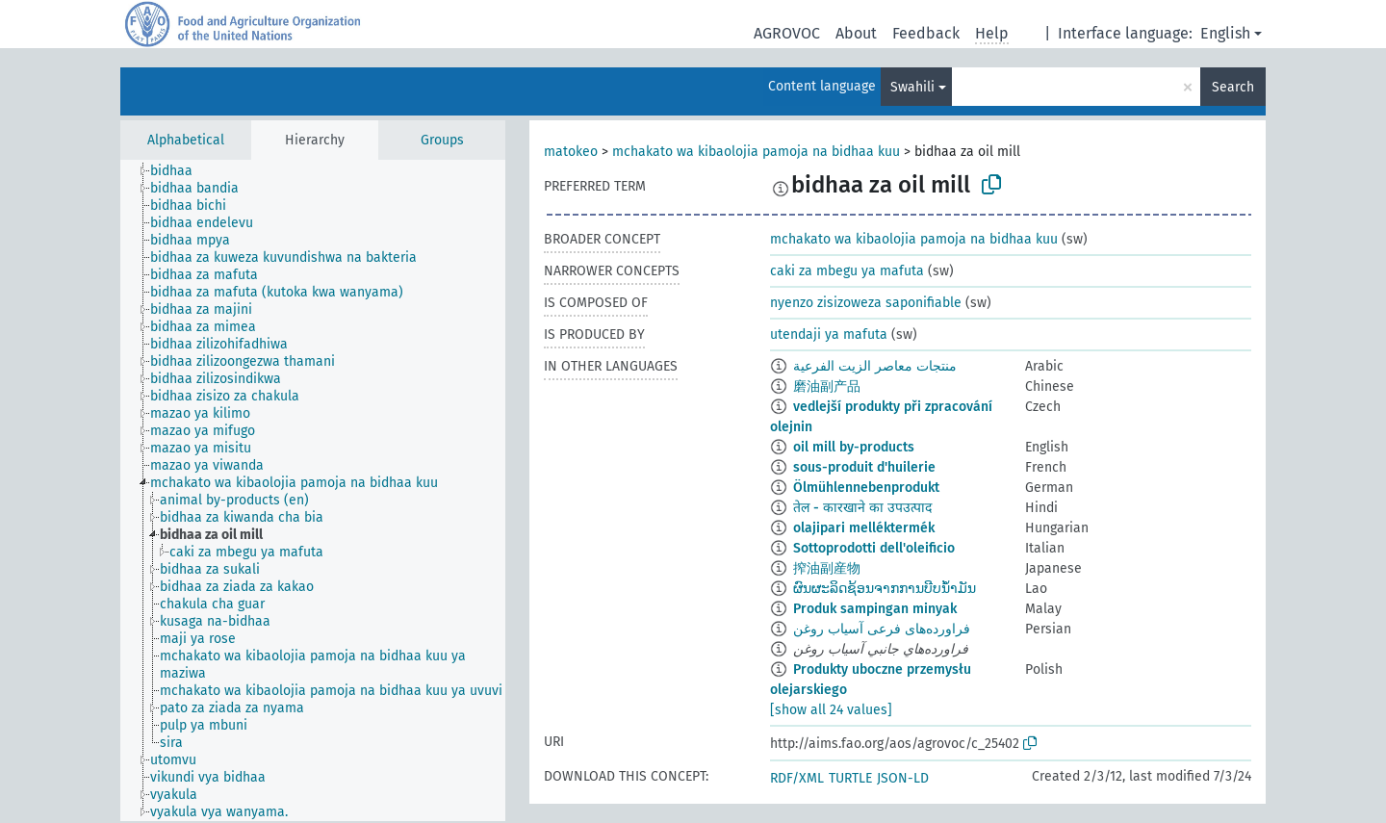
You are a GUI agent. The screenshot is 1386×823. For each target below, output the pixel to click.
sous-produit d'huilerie (864, 467)
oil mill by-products (853, 447)
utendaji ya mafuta (828, 334)
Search (1233, 87)
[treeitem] (179, 171)
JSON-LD (903, 778)
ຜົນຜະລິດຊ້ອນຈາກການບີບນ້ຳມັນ (884, 588)
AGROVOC (787, 33)
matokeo (571, 151)
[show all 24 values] (831, 710)
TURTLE (850, 778)
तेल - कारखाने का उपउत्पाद (862, 508)
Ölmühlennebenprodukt (866, 487)
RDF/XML (797, 778)
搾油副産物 (826, 568)
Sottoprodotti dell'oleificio (874, 548)
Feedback (926, 33)
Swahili (912, 87)
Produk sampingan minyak (875, 609)
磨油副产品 (826, 386)
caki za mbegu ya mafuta (847, 271)
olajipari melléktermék (864, 528)
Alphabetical (185, 140)
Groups (442, 140)
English (1225, 33)
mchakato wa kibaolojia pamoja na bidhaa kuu (756, 151)
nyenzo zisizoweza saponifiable (866, 303)
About (856, 33)
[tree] (312, 490)
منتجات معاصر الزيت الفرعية (875, 366)
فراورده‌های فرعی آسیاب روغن (881, 629)
